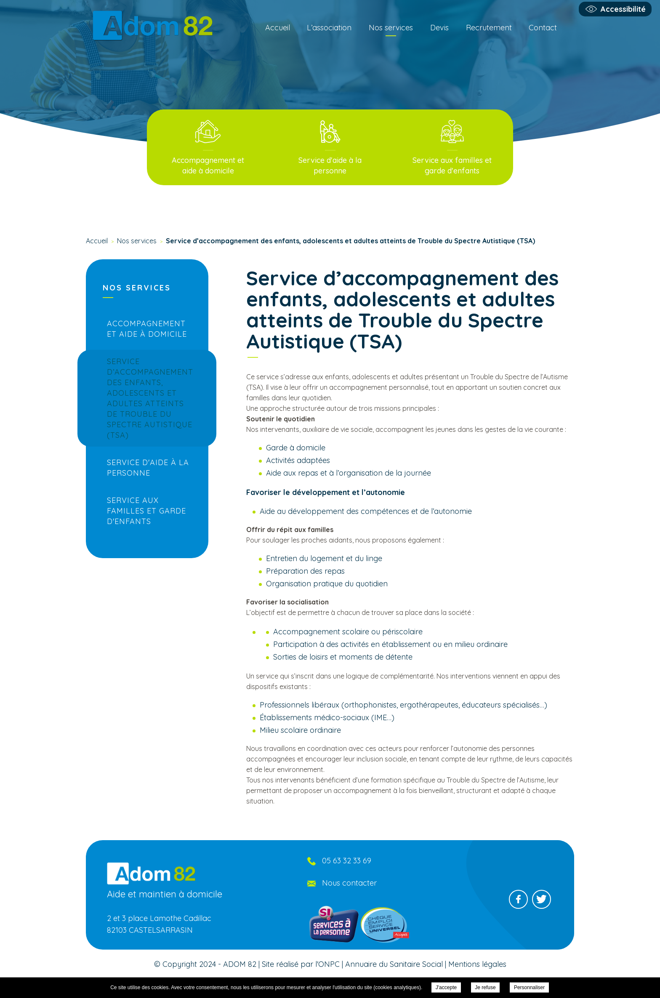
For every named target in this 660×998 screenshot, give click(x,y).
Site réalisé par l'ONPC (301, 964)
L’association (329, 27)
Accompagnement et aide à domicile (147, 329)
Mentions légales (477, 964)
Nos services (391, 27)
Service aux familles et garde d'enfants (146, 510)
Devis (439, 27)
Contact (543, 27)
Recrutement (489, 27)
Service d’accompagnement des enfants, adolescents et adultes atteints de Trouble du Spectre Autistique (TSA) (150, 398)
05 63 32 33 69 (346, 860)
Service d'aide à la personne (148, 468)
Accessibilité (623, 9)
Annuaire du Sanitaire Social (394, 964)
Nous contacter (349, 883)
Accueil (277, 27)
